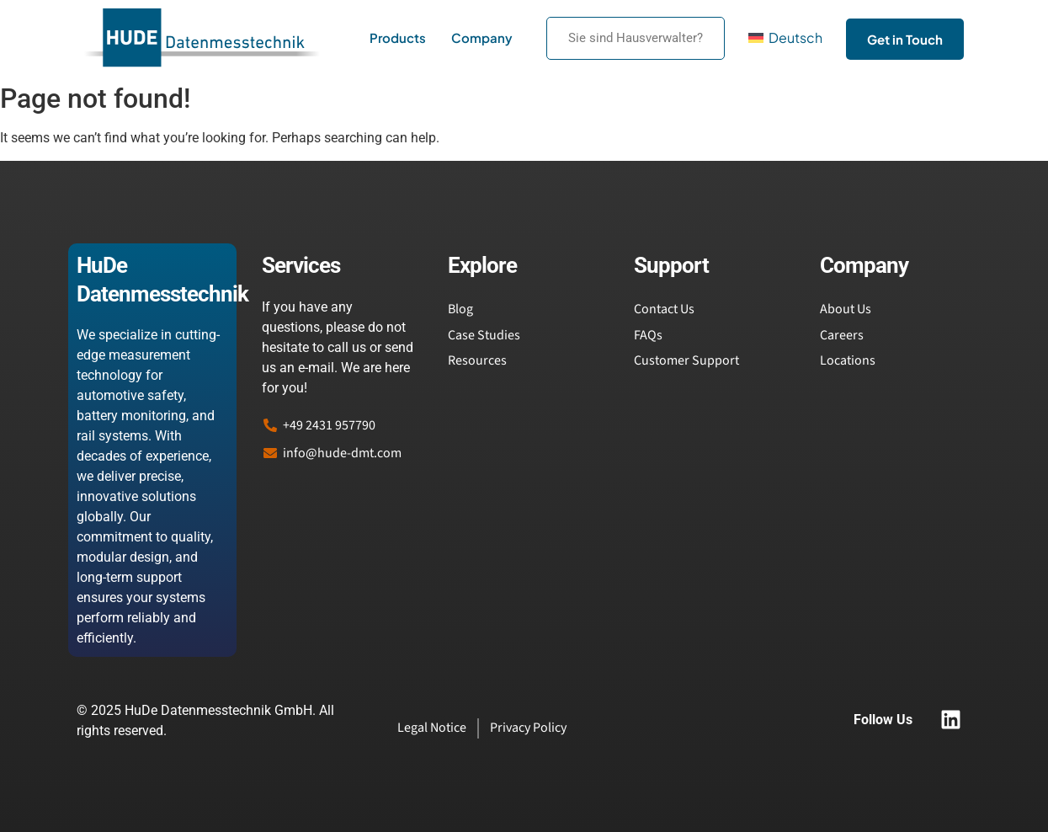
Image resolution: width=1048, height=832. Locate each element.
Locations (847, 360)
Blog (460, 309)
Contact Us (664, 309)
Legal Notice (431, 727)
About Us (845, 309)
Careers (842, 335)
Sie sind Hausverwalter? (635, 37)
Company (482, 37)
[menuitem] (785, 38)
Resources (477, 360)
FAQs (648, 335)
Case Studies (484, 335)
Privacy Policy (528, 727)
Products (398, 37)
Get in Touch (905, 39)
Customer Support (686, 360)
